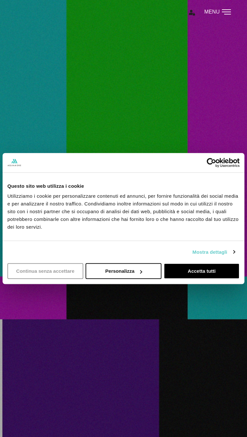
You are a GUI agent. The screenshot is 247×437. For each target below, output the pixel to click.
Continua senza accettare (45, 271)
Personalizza (123, 271)
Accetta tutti (202, 271)
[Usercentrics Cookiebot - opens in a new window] (211, 162)
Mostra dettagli (209, 252)
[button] (194, 13)
